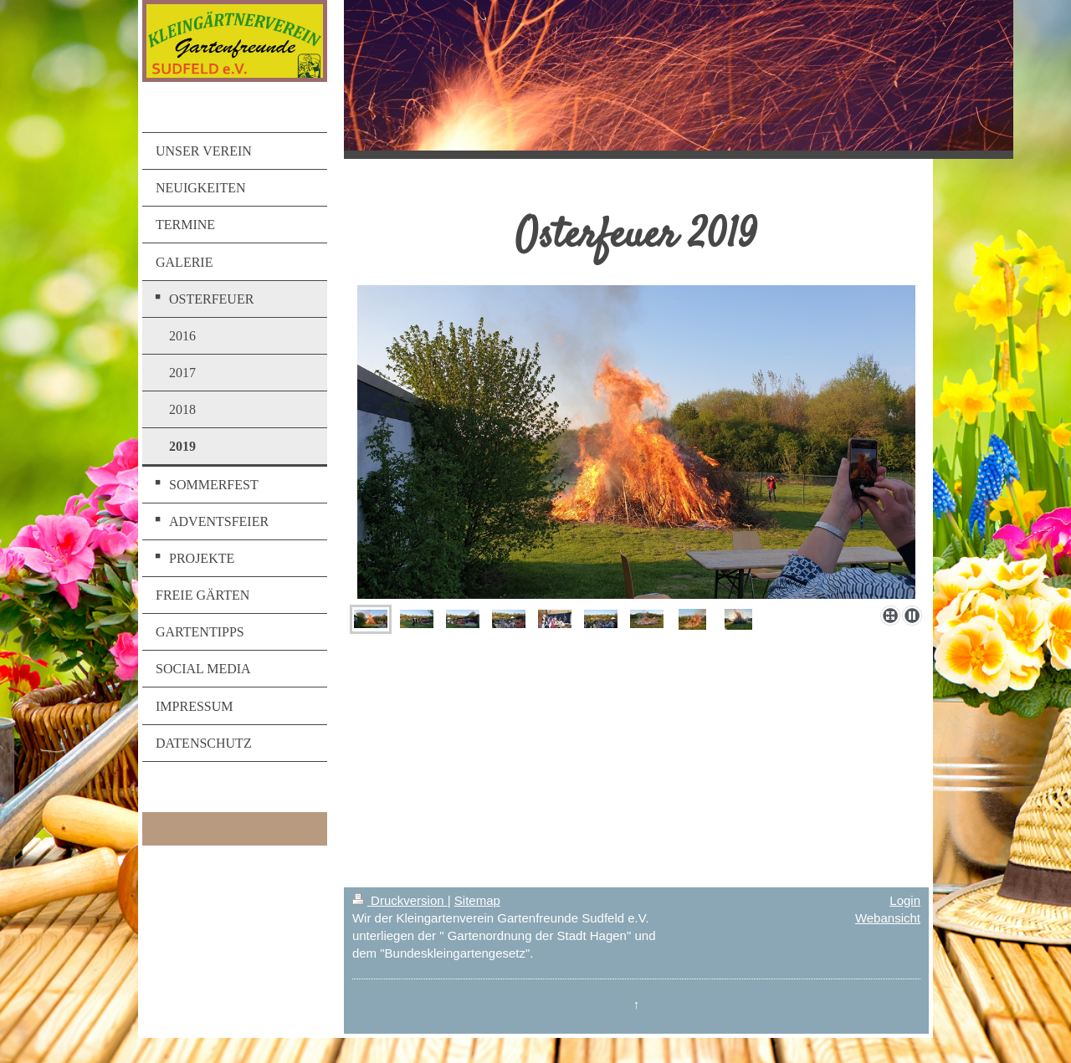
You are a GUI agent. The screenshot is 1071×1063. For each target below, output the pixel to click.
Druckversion (400, 900)
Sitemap (477, 900)
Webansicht (887, 918)
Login (904, 900)
